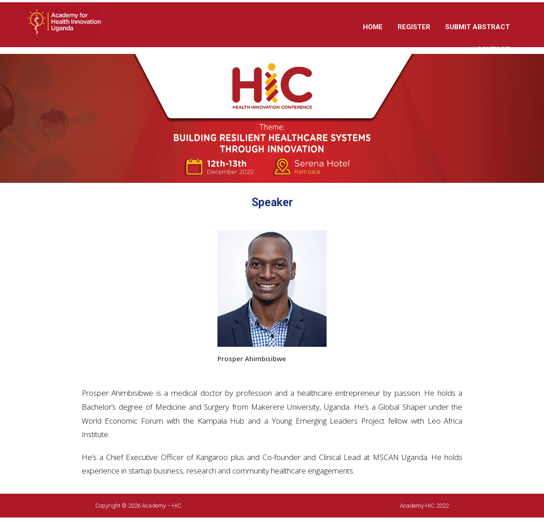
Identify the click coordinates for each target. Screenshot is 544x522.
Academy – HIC (161, 505)
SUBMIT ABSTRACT (477, 27)
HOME (373, 27)
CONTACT (493, 49)
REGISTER (414, 27)
